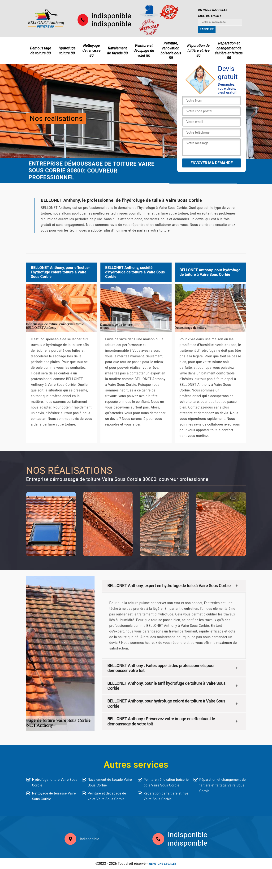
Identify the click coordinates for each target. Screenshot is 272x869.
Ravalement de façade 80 (117, 50)
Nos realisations (56, 118)
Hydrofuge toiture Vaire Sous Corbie (55, 782)
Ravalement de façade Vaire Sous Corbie (110, 782)
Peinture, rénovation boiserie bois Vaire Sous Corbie (166, 782)
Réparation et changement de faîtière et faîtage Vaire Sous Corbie (222, 785)
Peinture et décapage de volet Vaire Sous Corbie (107, 796)
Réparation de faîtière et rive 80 (198, 50)
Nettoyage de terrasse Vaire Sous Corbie (54, 796)
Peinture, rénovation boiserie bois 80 (170, 50)
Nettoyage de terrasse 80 (91, 50)
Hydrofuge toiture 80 (67, 50)
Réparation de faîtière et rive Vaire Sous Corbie (166, 796)
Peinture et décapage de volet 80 (144, 50)
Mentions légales (163, 863)
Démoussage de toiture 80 (40, 50)
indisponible (111, 16)
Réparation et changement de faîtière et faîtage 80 (229, 50)
